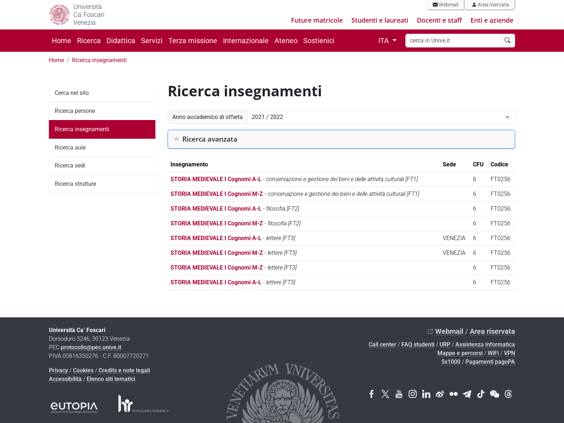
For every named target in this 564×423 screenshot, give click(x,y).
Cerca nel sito (72, 92)
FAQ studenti (418, 344)
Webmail (445, 5)
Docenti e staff (439, 20)
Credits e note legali (124, 370)
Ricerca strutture (75, 183)
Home (61, 40)
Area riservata (490, 5)
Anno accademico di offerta (207, 117)
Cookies (83, 370)
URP (445, 344)
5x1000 (450, 361)
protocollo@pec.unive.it (91, 347)
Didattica (120, 40)
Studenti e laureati (379, 20)
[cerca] (507, 40)
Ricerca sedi (70, 165)
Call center (382, 344)
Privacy (58, 370)
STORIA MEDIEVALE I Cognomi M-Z (216, 193)
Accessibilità (65, 379)
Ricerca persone (75, 110)
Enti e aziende (491, 20)
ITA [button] (384, 40)
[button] (341, 139)
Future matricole (317, 20)
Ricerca (89, 40)
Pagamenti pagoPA (490, 361)
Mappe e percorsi (460, 353)
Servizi (152, 40)
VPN (509, 353)
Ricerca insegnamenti (99, 60)
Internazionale (246, 40)
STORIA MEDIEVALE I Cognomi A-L (215, 179)
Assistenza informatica (485, 344)
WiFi (493, 353)
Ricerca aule (70, 147)
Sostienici (319, 40)
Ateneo (285, 40)
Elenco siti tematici (111, 379)
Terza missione (192, 40)
